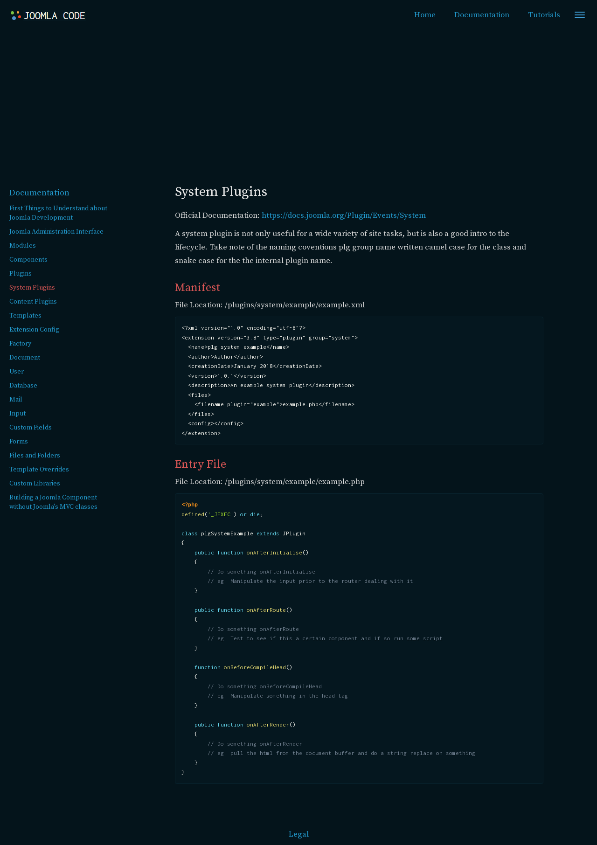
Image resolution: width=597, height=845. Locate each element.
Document (24, 357)
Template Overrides (39, 469)
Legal (299, 834)
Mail (15, 399)
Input (17, 413)
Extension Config (34, 330)
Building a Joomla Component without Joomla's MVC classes (53, 502)
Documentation (481, 15)
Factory (20, 343)
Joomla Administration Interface (56, 232)
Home (425, 15)
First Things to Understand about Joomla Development (58, 213)
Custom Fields (30, 427)
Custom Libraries (34, 483)
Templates (25, 316)
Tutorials (544, 15)
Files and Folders (34, 455)
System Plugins (32, 288)
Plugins (20, 274)
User (16, 371)
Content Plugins (33, 302)
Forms (18, 441)
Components (28, 260)
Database (23, 385)
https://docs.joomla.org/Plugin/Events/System (344, 215)
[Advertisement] (298, 100)
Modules (22, 246)
